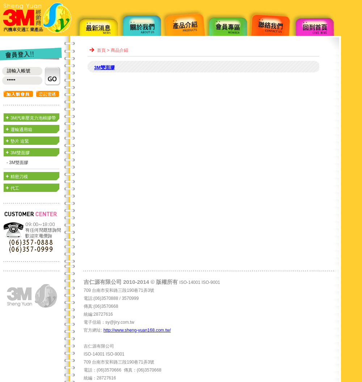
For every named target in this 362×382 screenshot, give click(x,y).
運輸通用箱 (21, 129)
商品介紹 (119, 50)
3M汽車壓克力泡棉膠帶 (33, 118)
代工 (14, 188)
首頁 (101, 50)
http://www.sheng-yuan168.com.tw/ (137, 330)
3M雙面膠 (20, 152)
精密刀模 (19, 176)
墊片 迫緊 (19, 141)
